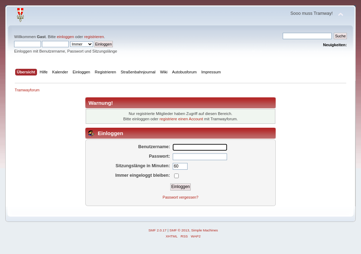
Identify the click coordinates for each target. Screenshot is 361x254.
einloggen (65, 37)
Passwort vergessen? (180, 197)
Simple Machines (204, 230)
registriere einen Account (181, 119)
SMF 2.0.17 (157, 230)
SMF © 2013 (179, 230)
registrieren (94, 37)
